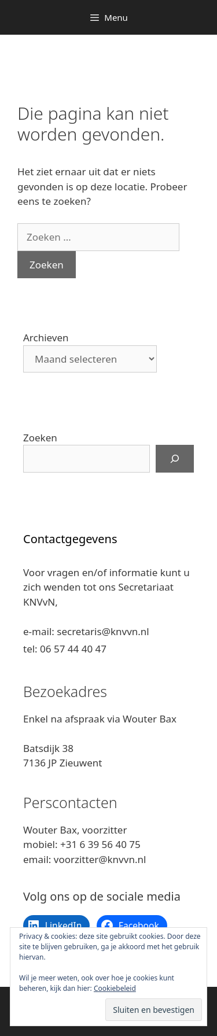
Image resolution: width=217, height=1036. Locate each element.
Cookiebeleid (115, 988)
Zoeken (40, 437)
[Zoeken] (175, 459)
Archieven (46, 337)
